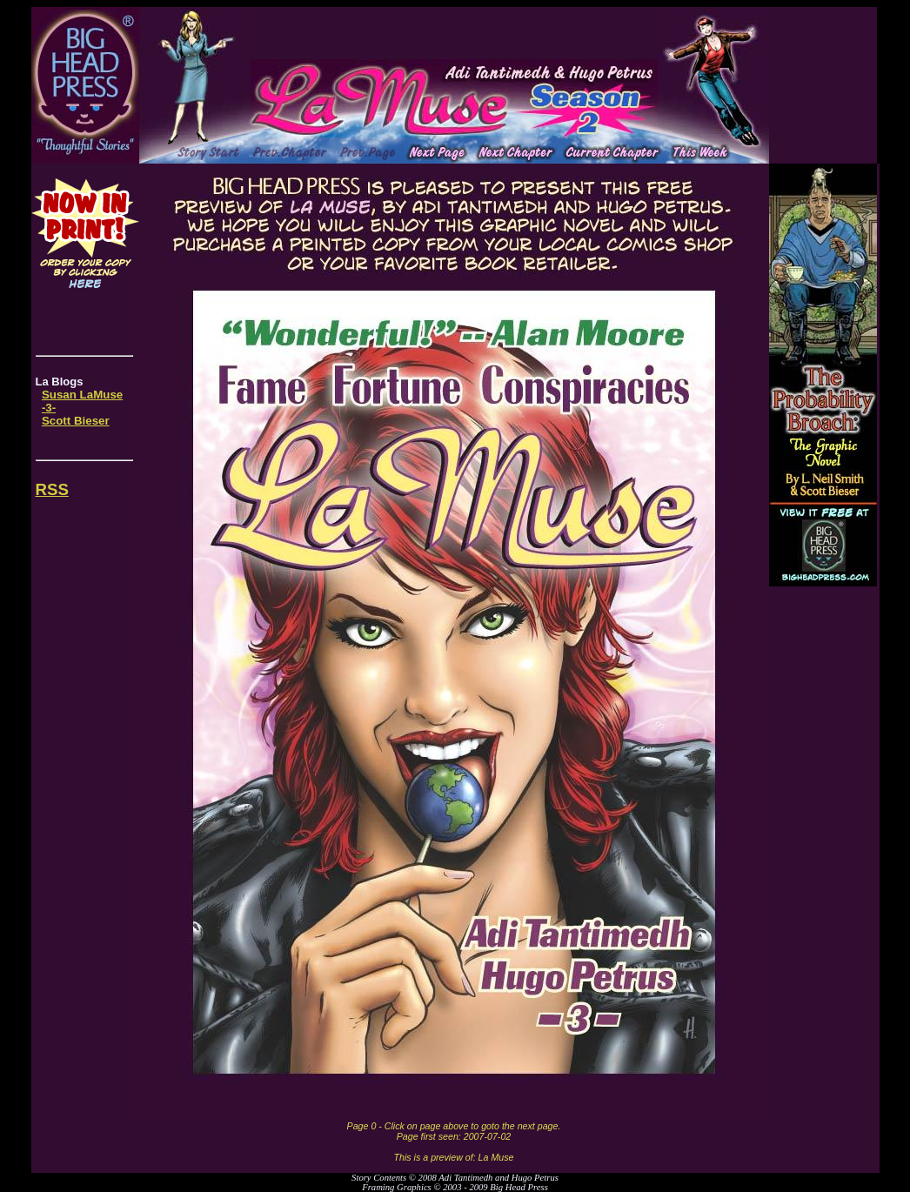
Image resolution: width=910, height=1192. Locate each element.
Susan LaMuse (82, 394)
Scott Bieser (76, 420)
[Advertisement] (454, 33)
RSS (52, 489)
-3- (49, 407)
